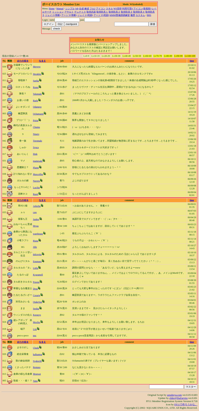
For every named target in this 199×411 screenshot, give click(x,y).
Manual (60, 8)
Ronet (36, 87)
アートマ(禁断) (69, 15)
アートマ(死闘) (101, 15)
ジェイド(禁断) (53, 15)
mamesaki (38, 161)
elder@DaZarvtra (178, 398)
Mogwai (37, 374)
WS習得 (117, 8)
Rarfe (35, 100)
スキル (109, 8)
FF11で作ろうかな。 (185, 404)
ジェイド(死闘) (85, 15)
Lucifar (36, 187)
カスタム (140, 15)
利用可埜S (127, 8)
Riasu (35, 240)
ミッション (58, 12)
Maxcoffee (38, 174)
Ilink (35, 154)
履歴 (132, 15)
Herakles (37, 74)
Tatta (35, 381)
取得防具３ (127, 12)
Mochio (36, 322)
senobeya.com (174, 394)
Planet (36, 167)
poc (34, 335)
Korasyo (37, 315)
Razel (35, 194)
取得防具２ (114, 12)
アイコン (100, 8)
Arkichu (37, 206)
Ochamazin (38, 113)
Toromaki (37, 140)
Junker (36, 219)
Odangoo (37, 106)
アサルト (69, 12)
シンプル (70, 8)
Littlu (35, 268)
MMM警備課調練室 (120, 15)
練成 (86, 8)
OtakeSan (37, 302)
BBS (149, 15)
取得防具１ (102, 12)
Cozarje (36, 295)
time (192, 60)
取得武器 (91, 12)
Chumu (36, 127)
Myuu (36, 226)
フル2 (92, 8)
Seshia (36, 308)
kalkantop (37, 354)
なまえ (42, 60)
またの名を (23, 60)
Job (77, 8)
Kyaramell (38, 274)
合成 (81, 8)
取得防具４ (139, 12)
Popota (36, 282)
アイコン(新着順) (142, 8)
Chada (36, 347)
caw (35, 212)
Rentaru (36, 367)
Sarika (36, 80)
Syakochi (37, 361)
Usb (35, 329)
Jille (35, 247)
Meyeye (37, 66)
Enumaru (37, 261)
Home (51, 8)
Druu (35, 288)
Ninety (36, 134)
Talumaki (37, 94)
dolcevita (37, 254)
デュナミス (80, 12)
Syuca (36, 147)
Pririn (35, 120)
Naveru (36, 181)
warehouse (38, 233)
